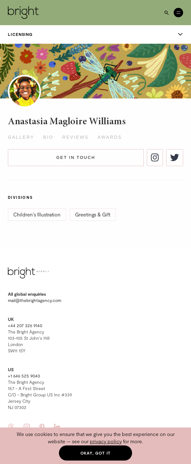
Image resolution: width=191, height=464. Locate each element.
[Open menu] (178, 12)
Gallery (21, 137)
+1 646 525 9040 (24, 375)
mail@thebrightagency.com (34, 300)
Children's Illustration (37, 214)
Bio (48, 137)
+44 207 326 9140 (25, 325)
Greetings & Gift (92, 214)
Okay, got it (95, 453)
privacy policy (106, 441)
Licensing (95, 34)
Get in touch (76, 157)
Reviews (75, 137)
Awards (110, 137)
